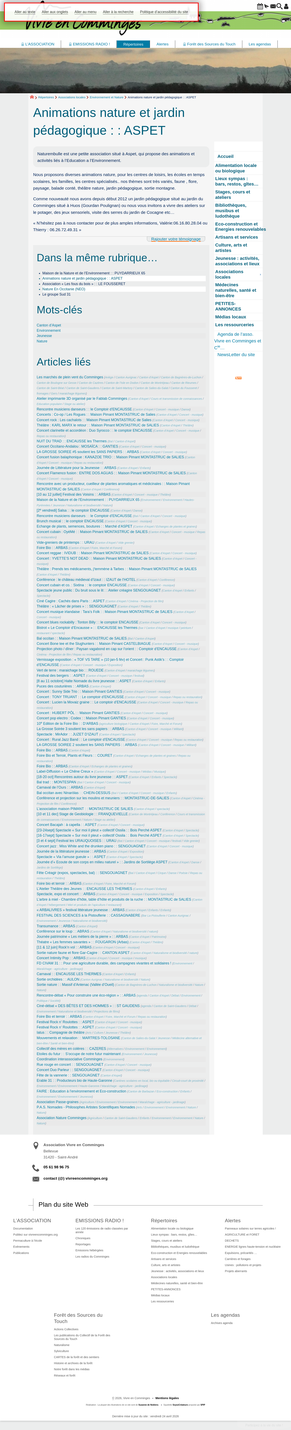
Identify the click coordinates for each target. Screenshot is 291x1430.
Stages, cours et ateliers (166, 1240)
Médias (147, 771)
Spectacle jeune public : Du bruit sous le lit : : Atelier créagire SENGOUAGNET (99, 590)
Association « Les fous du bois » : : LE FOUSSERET (83, 284)
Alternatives (115, 1048)
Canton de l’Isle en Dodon (122, 382)
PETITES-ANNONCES (165, 1289)
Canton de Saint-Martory (116, 388)
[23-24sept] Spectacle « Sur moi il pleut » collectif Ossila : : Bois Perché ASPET (99, 830)
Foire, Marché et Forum (106, 548)
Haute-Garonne (89, 1086)
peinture (186, 627)
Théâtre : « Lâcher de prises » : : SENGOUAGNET (77, 606)
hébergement (56, 904)
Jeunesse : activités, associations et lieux (177, 1271)
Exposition (114, 665)
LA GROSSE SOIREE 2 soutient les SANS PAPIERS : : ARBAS (87, 745)
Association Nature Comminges (61, 1118)
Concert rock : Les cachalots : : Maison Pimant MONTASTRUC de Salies (94, 420)
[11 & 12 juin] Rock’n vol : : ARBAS (64, 947)
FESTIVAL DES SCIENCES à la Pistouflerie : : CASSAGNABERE (88, 915)
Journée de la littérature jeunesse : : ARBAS (71, 851)
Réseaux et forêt (64, 1375)
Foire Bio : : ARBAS (52, 548)
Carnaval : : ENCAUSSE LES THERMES (69, 974)
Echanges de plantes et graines (176, 526)
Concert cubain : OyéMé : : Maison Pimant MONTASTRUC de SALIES (92, 532)
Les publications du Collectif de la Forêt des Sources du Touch (82, 1337)
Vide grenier (125, 542)
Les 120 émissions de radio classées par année (102, 1230)
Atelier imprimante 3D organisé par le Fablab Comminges (82, 399)
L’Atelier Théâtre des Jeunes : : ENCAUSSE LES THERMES (84, 889)
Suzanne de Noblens (148, 1405)
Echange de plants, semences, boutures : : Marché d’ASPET (84, 526)
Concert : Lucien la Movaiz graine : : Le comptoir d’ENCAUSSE (86, 702)
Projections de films (106, 1011)
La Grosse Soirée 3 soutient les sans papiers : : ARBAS (80, 729)
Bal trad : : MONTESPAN (56, 782)
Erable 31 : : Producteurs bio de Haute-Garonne (74, 1081)
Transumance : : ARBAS (56, 926)
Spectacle (43, 595)
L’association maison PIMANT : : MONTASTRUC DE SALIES (85, 809)
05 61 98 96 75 (56, 1167)
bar (141, 627)
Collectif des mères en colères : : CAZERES (71, 1049)
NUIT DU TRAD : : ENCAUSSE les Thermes (72, 441)
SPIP (202, 1405)
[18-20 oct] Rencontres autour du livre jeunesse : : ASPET (82, 777)
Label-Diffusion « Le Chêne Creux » (65, 771)
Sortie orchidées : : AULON (58, 979)
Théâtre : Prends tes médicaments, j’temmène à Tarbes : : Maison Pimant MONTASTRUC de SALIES (117, 569)
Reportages (83, 1244)
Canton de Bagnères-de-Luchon (181, 377)
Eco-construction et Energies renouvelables (179, 1253)
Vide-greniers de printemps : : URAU (65, 542)
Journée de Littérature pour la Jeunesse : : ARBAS (76, 468)
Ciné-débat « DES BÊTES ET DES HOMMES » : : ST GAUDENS (88, 1006)
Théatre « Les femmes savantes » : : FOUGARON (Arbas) (83, 942)
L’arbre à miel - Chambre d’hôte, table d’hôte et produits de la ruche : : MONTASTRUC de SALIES (114, 899)
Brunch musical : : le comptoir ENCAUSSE (70, 521)
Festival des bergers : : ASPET (61, 676)
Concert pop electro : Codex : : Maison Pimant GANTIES (81, 718)
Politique (42, 1000)
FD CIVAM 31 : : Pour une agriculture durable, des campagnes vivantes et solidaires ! (104, 963)
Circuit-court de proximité (187, 1080)
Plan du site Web (63, 1204)
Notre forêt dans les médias (72, 1369)
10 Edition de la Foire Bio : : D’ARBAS (67, 724)
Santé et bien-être (61, 1043)
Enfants (145, 468)
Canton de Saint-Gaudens (82, 388)
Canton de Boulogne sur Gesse (56, 382)
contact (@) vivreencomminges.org (75, 1178)
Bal (111, 441)
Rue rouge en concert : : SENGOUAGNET (70, 1065)
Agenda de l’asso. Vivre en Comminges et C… (237, 341)
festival (138, 675)
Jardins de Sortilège (49, 867)
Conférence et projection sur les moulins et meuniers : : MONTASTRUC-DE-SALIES (103, 798)
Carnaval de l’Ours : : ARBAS (60, 787)
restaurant (43, 633)
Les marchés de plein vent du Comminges (70, 377)
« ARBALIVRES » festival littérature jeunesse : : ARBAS (81, 910)
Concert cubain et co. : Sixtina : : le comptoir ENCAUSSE (82, 585)
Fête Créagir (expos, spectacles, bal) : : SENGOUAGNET (82, 873)
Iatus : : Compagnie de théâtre (61, 1032)
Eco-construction (167, 1091)
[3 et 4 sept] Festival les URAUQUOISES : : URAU (76, 841)
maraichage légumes (72, 393)
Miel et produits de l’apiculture (86, 904)
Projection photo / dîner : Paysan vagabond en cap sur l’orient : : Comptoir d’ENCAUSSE (107, 649)
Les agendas (225, 1315)
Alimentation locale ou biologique (172, 1228)
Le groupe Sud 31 (56, 294)
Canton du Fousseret (184, 388)
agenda (142, 995)
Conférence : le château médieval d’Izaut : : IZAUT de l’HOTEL (86, 580)
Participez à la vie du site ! (264, 1425)
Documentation (23, 1228)
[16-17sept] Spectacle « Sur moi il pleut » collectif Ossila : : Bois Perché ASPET (99, 835)
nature (153, 931)
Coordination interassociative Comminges (69, 1059)
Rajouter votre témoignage (176, 239)
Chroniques (83, 1238)
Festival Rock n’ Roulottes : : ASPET (65, 1022)
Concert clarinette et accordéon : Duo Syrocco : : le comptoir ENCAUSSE (94, 430)
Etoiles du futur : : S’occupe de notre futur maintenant (79, 1054)
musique (173, 627)
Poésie (183, 873)
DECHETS (232, 1240)
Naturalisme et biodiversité (84, 505)
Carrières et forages (238, 1259)
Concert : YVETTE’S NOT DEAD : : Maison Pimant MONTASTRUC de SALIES (99, 558)
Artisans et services (163, 1259)
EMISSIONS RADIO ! (100, 1220)
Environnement (49, 330)
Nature (42, 341)
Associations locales (71, 97)
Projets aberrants (236, 1271)
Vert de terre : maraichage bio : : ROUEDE (70, 670)
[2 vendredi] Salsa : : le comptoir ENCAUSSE (73, 510)
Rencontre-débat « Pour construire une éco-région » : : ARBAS (86, 995)
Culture (98, 1032)
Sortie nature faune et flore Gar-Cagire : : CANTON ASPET (83, 953)
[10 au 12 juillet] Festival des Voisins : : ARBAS (74, 494)
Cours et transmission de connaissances (176, 398)
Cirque (162, 873)
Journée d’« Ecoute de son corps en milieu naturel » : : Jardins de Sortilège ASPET (102, 862)
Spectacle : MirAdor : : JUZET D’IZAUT (67, 734)
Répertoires (46, 97)
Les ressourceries (162, 1301)
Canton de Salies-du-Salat (151, 388)
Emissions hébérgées (89, 1250)
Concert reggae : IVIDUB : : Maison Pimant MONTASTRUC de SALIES (93, 553)
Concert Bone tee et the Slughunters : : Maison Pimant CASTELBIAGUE (94, 644)
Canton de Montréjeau (155, 382)
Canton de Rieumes (183, 382)
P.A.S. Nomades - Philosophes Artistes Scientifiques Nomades (86, 1107)
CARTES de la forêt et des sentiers (76, 1357)
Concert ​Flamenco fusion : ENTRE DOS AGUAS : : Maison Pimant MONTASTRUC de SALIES (111, 473)
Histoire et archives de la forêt (73, 1363)
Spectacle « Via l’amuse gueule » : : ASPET (71, 857)
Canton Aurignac (126, 377)
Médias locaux (160, 1295)
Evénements (21, 1246)
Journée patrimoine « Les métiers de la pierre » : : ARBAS (82, 937)
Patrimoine (158, 936)
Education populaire (49, 404)
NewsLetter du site (236, 354)
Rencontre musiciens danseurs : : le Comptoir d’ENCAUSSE (84, 409)
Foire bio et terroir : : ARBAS (59, 883)
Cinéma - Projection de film (145, 601)
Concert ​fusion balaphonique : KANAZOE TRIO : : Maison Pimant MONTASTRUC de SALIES (110, 457)
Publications (21, 1253)
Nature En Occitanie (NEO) (63, 289)
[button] (248, 7)
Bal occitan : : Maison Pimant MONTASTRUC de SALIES (82, 638)
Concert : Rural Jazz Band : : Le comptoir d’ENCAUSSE (81, 740)
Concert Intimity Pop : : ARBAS (61, 958)
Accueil (225, 156)
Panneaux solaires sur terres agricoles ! (250, 1228)
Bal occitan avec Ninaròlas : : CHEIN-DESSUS (74, 793)
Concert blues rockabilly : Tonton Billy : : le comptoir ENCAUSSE (87, 622)
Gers (54, 393)
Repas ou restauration (51, 436)
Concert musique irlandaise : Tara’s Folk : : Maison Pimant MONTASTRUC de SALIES (105, 612)
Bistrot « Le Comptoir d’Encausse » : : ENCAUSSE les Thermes (87, 628)
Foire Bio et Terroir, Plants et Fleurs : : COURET (74, 755)
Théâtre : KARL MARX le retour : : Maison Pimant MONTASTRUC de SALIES (98, 425)
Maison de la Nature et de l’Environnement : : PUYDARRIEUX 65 (93, 273)
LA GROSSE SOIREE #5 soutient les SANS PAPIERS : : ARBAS (88, 452)
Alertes (233, 1220)
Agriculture (87, 1102)
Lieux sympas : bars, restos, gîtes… (174, 1234)
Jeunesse (44, 336)
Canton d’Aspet (49, 325)
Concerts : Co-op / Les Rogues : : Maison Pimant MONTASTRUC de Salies (96, 414)
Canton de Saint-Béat (50, 388)
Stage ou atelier (74, 404)
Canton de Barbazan (141, 1091)
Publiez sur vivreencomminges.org (35, 1234)
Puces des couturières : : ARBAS (63, 686)
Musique (159, 771)
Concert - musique (167, 409)
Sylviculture (61, 1351)
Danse (185, 409)
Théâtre (188, 425)
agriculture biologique (113, 723)
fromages (43, 393)
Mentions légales (167, 1398)
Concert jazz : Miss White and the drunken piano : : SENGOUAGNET (91, 846)
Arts (89, 1032)
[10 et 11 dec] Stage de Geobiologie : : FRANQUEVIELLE (82, 814)
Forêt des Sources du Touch (78, 1318)
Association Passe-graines (58, 1102)
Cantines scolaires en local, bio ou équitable (142, 1080)
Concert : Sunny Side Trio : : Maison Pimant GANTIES (79, 691)
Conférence (111, 489)
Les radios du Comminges (92, 1256)
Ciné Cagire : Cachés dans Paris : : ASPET (71, 601)
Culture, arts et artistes (165, 1265)
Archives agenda (222, 1323)
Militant (178, 729)
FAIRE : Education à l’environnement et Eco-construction (81, 1091)
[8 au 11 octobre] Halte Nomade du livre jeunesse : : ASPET (84, 681)
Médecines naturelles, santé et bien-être (177, 1283)
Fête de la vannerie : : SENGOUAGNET (68, 1075)
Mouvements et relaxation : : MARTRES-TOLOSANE (78, 1038)
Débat (175, 995)
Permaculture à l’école (27, 1240)
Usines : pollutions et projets (243, 1265)
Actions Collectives (66, 1329)
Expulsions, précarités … (241, 1253)
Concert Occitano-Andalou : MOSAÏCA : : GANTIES (77, 446)
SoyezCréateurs (180, 1405)
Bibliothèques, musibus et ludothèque (175, 1246)
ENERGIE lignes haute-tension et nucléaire (253, 1246)
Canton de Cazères (91, 382)
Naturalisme (62, 1345)
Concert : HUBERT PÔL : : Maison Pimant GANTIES (78, 713)
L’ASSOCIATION (32, 1220)
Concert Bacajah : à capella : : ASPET (67, 825)
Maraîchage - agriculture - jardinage (59, 968)
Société (54, 1000)
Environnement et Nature (106, 97)
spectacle (58, 633)
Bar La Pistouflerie (154, 915)
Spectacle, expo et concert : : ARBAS (66, 894)
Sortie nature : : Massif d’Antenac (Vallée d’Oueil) (75, 985)
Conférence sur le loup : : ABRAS (63, 931)
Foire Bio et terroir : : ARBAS (59, 1017)
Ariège (109, 377)
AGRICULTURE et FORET (242, 1234)
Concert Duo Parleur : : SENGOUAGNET (69, 1070)
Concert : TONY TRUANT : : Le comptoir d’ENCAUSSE (80, 697)
